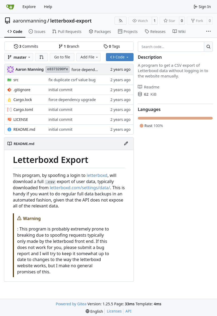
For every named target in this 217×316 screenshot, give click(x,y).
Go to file (62, 57)
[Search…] (208, 47)
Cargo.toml (23, 109)
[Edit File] (126, 143)
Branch (69, 46)
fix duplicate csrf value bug (72, 79)
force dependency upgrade (95, 69)
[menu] (94, 311)
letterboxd (97, 175)
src (15, 79)
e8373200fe (57, 69)
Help (48, 6)
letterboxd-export (71, 20)
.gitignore (22, 89)
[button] (41, 57)
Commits (26, 46)
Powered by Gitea (71, 303)
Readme (148, 87)
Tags (112, 46)
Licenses (114, 311)
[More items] (208, 32)
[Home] (10, 7)
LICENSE (20, 119)
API (128, 311)
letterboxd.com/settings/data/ (80, 188)
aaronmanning (29, 20)
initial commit (60, 89)
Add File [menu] (90, 57)
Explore (29, 6)
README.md (24, 129)
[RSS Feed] (121, 21)
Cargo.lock (22, 99)
